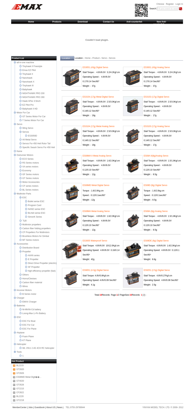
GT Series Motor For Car (34, 116)
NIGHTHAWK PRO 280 (33, 97)
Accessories (23, 244)
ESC (24, 197)
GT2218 (20, 400)
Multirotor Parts (24, 193)
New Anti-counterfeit (159, 23)
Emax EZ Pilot (29, 70)
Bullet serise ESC (36, 201)
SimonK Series (35, 217)
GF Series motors (31, 174)
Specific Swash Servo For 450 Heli (38, 147)
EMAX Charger (29, 302)
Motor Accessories (31, 182)
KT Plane (27, 340)
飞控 (24, 220)
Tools (19, 352)
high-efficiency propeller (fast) (42, 271)
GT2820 (20, 369)
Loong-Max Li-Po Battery (34, 313)
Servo (20, 124)
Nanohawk (27, 78)
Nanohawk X (28, 82)
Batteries (21, 305)
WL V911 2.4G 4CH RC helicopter (38, 348)
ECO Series (28, 159)
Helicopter (22, 344)
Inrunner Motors (24, 290)
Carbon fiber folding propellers (36, 228)
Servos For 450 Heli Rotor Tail (36, 143)
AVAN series (34, 255)
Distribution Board (31, 248)
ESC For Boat (29, 321)
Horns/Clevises (29, 278)
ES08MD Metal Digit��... (28, 377)
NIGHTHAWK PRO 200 (33, 93)
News (59, 407)
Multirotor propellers (32, 224)
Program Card (35, 205)
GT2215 (20, 388)
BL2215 (20, 365)
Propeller (26, 251)
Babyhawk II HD (30, 109)
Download (83, 22)
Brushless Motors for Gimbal (36, 236)
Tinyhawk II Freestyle (32, 66)
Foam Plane (28, 336)
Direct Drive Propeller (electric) (42, 263)
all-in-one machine (26, 62)
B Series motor (30, 294)
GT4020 (20, 381)
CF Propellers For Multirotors (36, 232)
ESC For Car (28, 325)
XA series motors (31, 166)
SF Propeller (34, 267)
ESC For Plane (29, 329)
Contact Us (108, 22)
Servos (26, 132)
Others (25, 275)
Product (96, 58)
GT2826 (20, 373)
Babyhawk (27, 89)
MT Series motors (31, 240)
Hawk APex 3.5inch (31, 101)
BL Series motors (31, 190)
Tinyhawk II (28, 74)
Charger (21, 298)
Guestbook (39, 407)
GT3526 (20, 385)
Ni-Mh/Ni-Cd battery (32, 309)
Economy (27, 170)
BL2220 (20, 396)
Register (170, 4)
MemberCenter (19, 407)
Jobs (30, 407)
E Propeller (33, 259)
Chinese (160, 4)
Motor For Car (24, 112)
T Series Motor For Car (33, 120)
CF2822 (20, 392)
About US (50, 407)
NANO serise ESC (37, 209)
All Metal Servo (29, 139)
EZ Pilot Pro (28, 105)
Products (56, 22)
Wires (25, 286)
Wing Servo (28, 128)
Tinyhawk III (28, 85)
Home (31, 22)
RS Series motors (31, 163)
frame (20, 151)
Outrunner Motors (25, 155)
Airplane (21, 332)
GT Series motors (31, 178)
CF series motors (31, 186)
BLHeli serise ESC (37, 213)
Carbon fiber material (32, 282)
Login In (179, 4)
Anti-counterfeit (134, 22)
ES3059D (33, 136)
